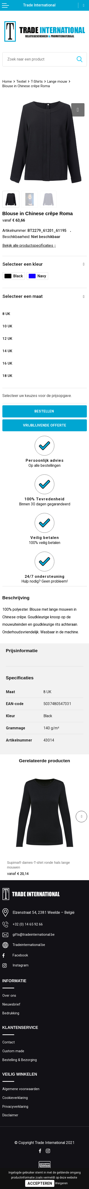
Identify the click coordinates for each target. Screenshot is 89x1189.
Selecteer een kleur (22, 264)
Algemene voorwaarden (21, 1094)
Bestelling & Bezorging (20, 1064)
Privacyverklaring (15, 1112)
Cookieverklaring (15, 1103)
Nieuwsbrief (11, 1007)
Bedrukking (10, 1016)
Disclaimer (10, 1121)
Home (7, 81)
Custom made (13, 1055)
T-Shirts (37, 81)
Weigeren (61, 1183)
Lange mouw (58, 81)
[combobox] (37, 59)
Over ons (9, 998)
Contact (8, 1046)
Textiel (22, 81)
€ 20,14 (18, 874)
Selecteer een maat (22, 296)
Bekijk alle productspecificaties (29, 245)
